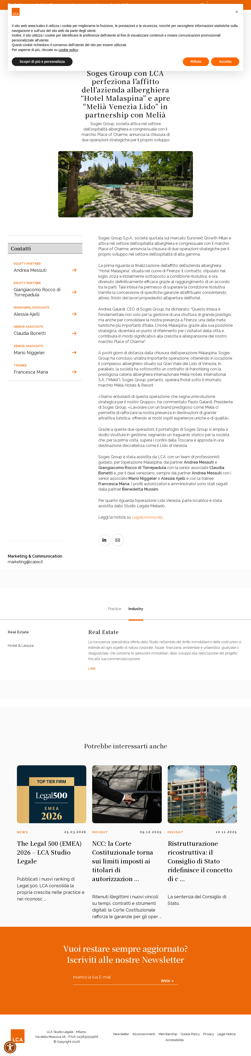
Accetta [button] (225, 62)
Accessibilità (174, 1040)
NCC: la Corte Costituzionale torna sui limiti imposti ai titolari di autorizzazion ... (122, 861)
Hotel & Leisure (21, 649)
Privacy (208, 1034)
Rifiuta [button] (196, 62)
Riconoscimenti (144, 1034)
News (22, 832)
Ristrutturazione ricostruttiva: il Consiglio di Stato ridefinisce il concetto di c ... (200, 861)
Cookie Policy (190, 1034)
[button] (237, 12)
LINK (92, 668)
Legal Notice (226, 1034)
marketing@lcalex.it (25, 562)
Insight (100, 832)
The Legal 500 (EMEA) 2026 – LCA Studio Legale (49, 852)
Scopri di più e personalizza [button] (42, 62)
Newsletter (121, 1034)
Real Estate (18, 633)
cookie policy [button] (68, 50)
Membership (168, 1034)
